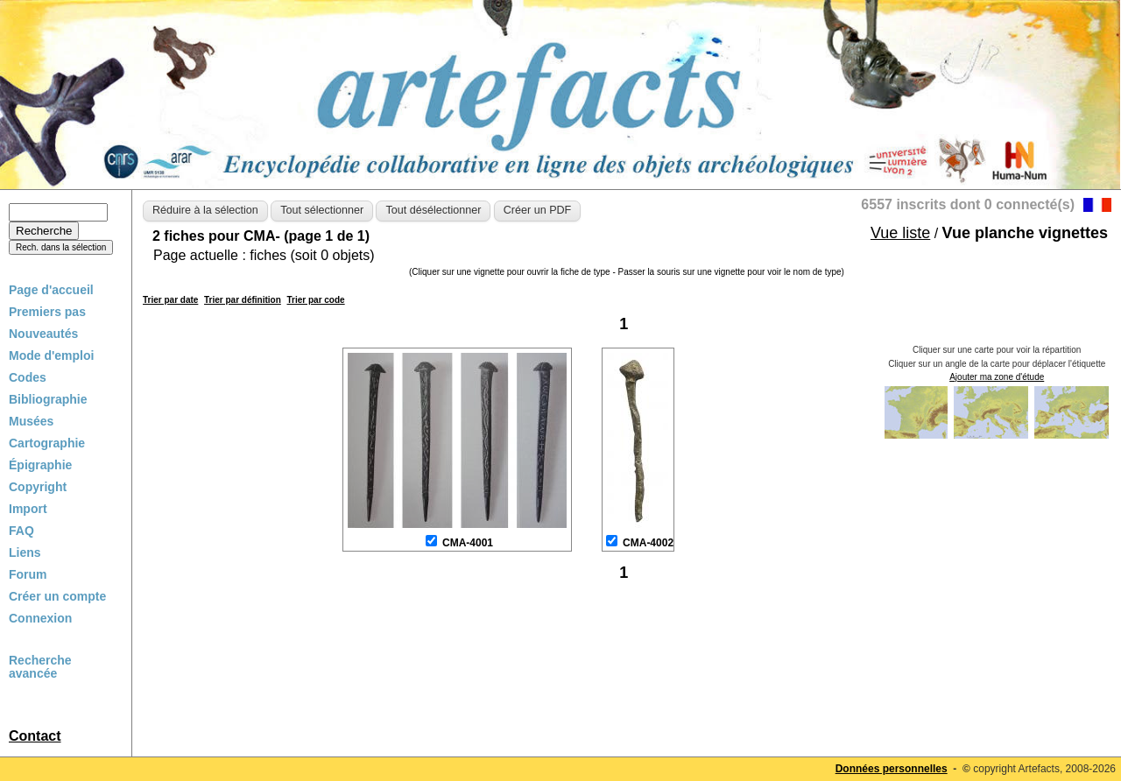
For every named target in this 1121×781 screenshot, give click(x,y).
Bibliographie (48, 399)
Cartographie (47, 443)
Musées (31, 421)
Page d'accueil (51, 290)
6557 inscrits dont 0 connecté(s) (968, 204)
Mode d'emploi (51, 355)
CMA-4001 (467, 543)
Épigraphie (40, 465)
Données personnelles (891, 769)
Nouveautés (43, 334)
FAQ (21, 531)
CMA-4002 (648, 543)
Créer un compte (57, 596)
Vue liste (900, 233)
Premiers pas (47, 312)
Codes (27, 377)
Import (28, 509)
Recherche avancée (40, 667)
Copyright (38, 487)
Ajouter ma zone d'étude (996, 377)
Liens (25, 552)
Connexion (40, 618)
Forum (28, 574)
